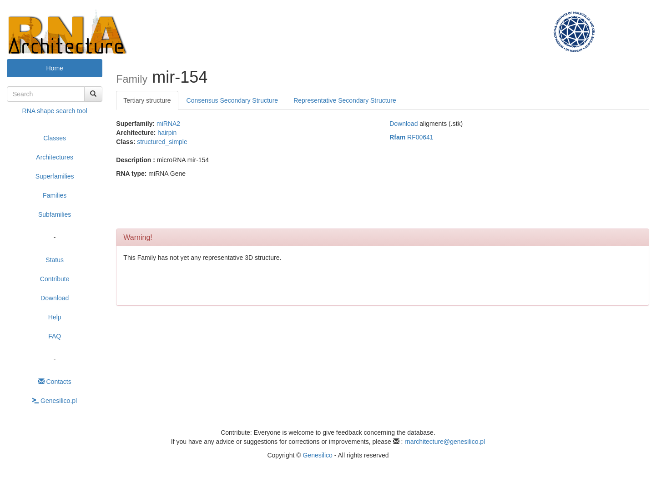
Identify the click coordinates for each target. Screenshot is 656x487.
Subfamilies (54, 214)
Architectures (54, 157)
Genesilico (317, 455)
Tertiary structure (147, 100)
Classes (54, 138)
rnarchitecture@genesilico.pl (444, 441)
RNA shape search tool (54, 110)
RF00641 (411, 137)
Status (54, 259)
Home (54, 68)
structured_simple (162, 141)
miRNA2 (168, 123)
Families (54, 195)
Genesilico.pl (54, 400)
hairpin (167, 132)
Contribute (55, 279)
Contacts (54, 381)
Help (54, 317)
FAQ (54, 336)
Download (54, 298)
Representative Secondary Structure (344, 100)
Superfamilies (54, 176)
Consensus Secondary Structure (232, 100)
